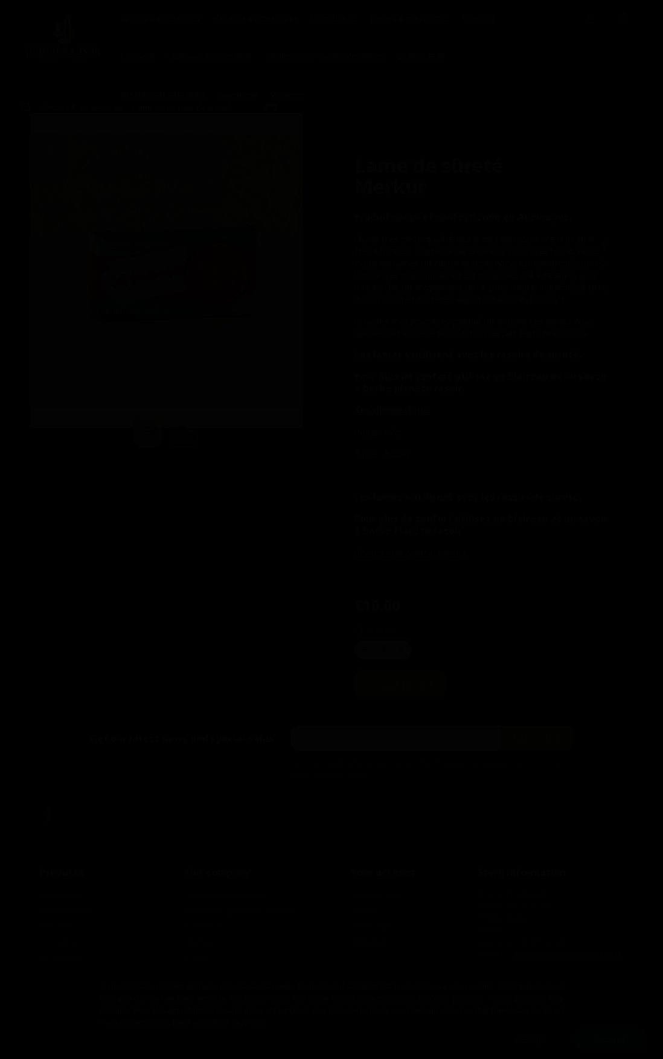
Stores (196, 957)
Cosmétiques (334, 18)
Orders (363, 910)
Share (605, 244)
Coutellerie (238, 94)
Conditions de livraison (226, 894)
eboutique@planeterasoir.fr (567, 954)
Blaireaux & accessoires (255, 18)
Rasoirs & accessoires (160, 18)
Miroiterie (287, 94)
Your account (383, 872)
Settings (530, 1039)
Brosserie (138, 56)
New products (65, 910)
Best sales (57, 925)
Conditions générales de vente (240, 910)
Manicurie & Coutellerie (210, 56)
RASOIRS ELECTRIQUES (163, 94)
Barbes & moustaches (410, 18)
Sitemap (199, 941)
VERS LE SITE (422, 56)
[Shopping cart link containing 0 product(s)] (624, 18)
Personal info (375, 894)
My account (61, 957)
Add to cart (432, 685)
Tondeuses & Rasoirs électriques (325, 56)
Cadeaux (479, 18)
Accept (610, 1039)
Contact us (59, 941)
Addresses (369, 941)
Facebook (48, 815)
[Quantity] (383, 649)
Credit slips (370, 925)
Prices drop (60, 894)
